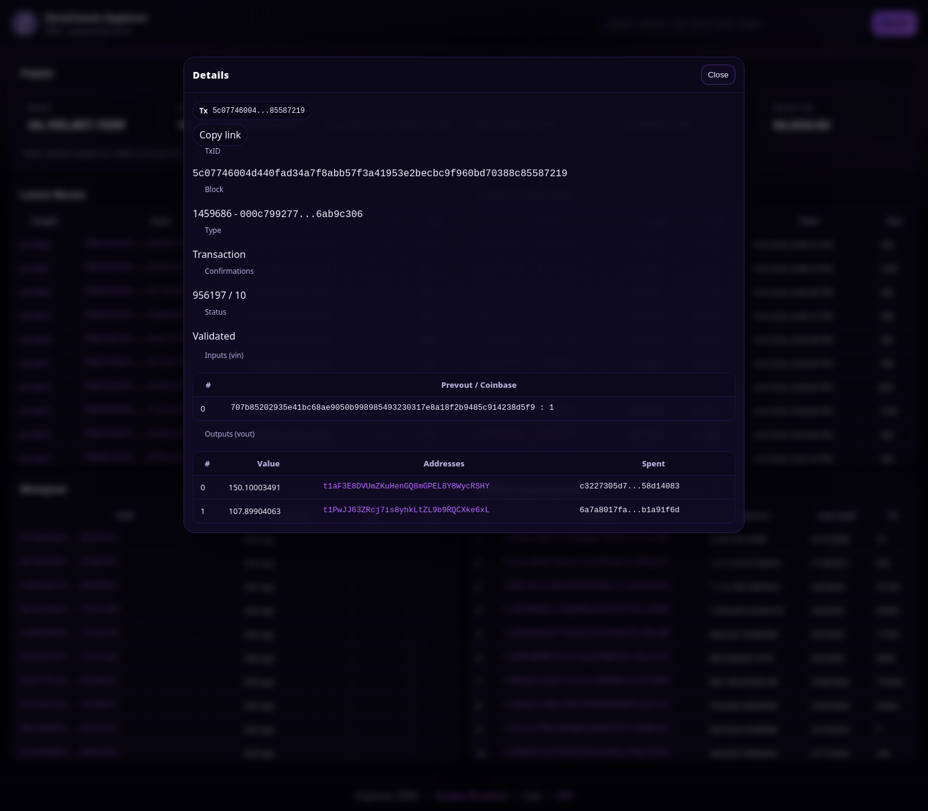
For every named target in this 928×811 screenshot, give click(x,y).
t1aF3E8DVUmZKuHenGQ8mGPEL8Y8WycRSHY (406, 489)
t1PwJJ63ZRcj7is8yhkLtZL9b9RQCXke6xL (406, 513)
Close (718, 74)
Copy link (220, 134)
